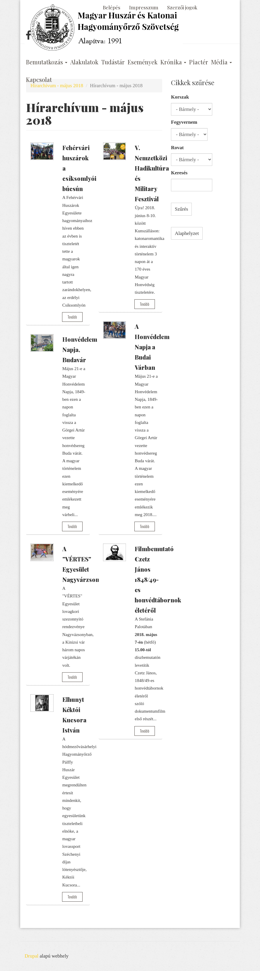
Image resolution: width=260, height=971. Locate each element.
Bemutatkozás (46, 62)
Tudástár (113, 62)
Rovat (177, 147)
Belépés (111, 7)
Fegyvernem (184, 122)
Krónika (173, 62)
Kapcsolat (39, 79)
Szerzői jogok (182, 7)
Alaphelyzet (187, 233)
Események (143, 62)
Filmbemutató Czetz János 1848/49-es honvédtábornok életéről (158, 579)
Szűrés (181, 209)
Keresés (179, 173)
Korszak (180, 97)
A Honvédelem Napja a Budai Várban (152, 346)
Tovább (72, 317)
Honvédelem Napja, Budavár (79, 349)
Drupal (31, 956)
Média (221, 62)
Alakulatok (84, 62)
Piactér (198, 62)
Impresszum (143, 7)
